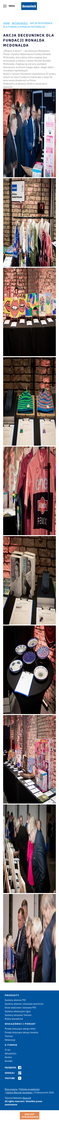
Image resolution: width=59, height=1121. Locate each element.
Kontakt (8, 1061)
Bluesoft (27, 1098)
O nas (7, 1049)
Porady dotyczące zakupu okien (20, 1028)
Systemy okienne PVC (15, 1000)
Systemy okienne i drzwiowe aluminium (24, 1003)
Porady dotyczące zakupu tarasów (21, 1032)
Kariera (8, 1057)
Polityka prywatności (29, 1089)
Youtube (10, 1078)
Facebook (10, 1067)
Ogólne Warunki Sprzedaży (19, 1092)
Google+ (10, 1073)
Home (6, 23)
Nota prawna (11, 1089)
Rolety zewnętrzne (14, 1018)
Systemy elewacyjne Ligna (18, 1011)
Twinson (9, 1036)
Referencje (10, 1040)
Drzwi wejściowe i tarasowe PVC (20, 1007)
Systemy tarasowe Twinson (18, 1015)
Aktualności (20, 23)
